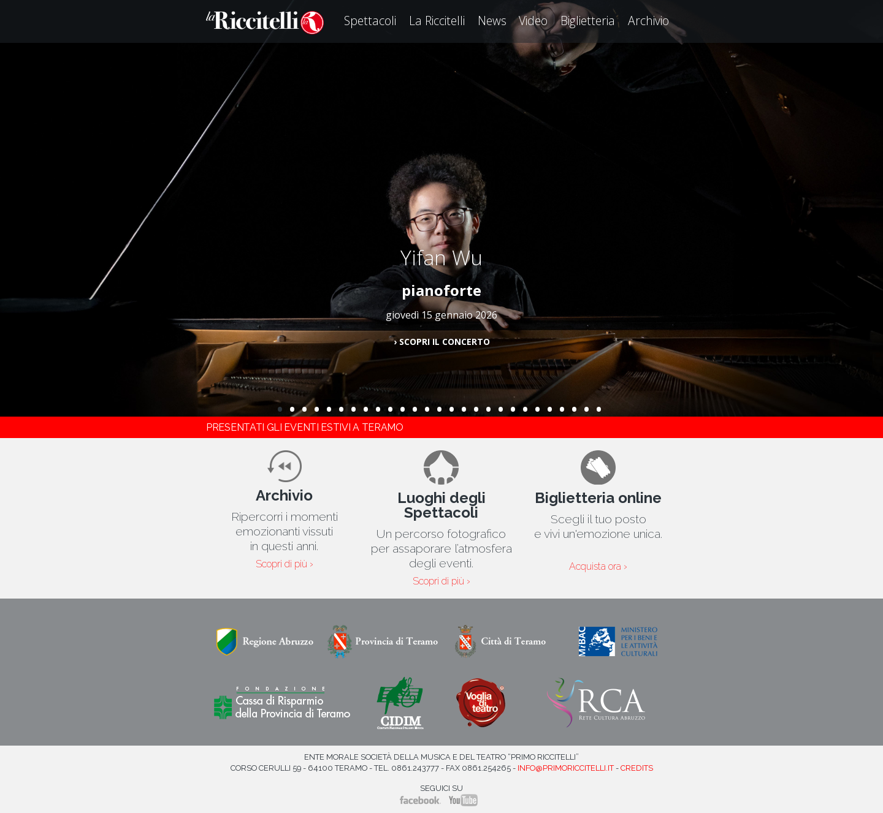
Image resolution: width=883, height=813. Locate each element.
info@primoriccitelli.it (566, 768)
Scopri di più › (284, 564)
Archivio (648, 20)
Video (533, 20)
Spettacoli (370, 20)
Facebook (420, 800)
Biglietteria (587, 20)
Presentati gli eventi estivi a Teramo (304, 427)
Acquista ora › (598, 567)
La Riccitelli (437, 20)
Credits (637, 768)
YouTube (463, 800)
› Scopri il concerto (442, 342)
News (492, 20)
